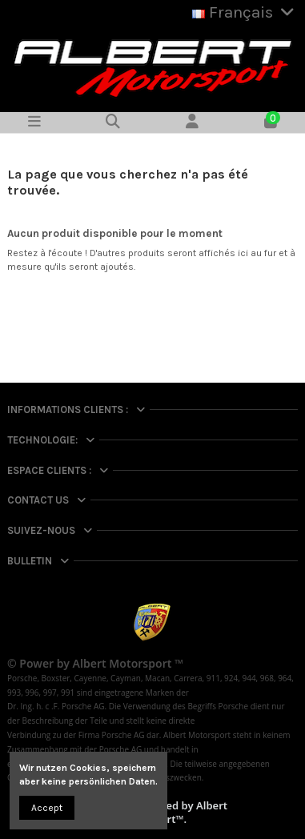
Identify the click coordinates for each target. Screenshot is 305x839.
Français (245, 12)
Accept (46, 807)
